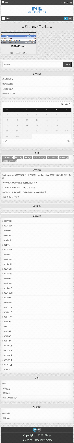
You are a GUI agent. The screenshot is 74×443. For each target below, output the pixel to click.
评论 (6, 393)
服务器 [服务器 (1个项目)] (64, 157)
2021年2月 (7, 341)
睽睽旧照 (6, 413)
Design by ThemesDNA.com (37, 440)
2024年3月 (7, 235)
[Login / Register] (66, 18)
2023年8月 (7, 264)
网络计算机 (7, 93)
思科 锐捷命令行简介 (10, 197)
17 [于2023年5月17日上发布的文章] (27, 125)
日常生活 (6, 89)
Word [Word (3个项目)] (27, 157)
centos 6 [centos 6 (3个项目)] (8, 157)
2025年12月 (7, 226)
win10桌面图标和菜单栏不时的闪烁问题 (18, 187)
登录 (4, 383)
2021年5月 (7, 331)
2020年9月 (7, 346)
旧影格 (37, 8)
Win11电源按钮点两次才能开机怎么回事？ (19, 183)
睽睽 (12, 53)
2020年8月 (7, 350)
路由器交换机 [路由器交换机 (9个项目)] (10, 160)
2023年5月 (7, 274)
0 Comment (31, 42)
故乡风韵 (6, 79)
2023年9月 (7, 259)
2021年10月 (7, 317)
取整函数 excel (18, 46)
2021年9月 (7, 322)
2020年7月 (7, 355)
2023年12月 (7, 250)
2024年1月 (6, 245)
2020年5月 (7, 360)
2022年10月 (7, 293)
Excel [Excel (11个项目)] (18, 157)
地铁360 (6, 418)
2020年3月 (7, 365)
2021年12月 (7, 307)
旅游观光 (6, 84)
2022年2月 (7, 302)
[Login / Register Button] (35, 430)
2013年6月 (7, 370)
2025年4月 (7, 231)
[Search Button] (70, 18)
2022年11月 (7, 288)
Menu (7, 2)
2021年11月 (7, 312)
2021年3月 (7, 336)
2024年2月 (7, 240)
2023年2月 (7, 283)
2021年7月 (7, 326)
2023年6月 (7, 269)
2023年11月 (7, 255)
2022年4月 (7, 298)
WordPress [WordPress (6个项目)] (39, 157)
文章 (6, 388)
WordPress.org (9, 398)
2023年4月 (7, 279)
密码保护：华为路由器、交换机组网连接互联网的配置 (24, 192)
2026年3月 (7, 221)
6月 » (68, 141)
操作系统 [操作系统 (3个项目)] (53, 157)
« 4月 (5, 141)
